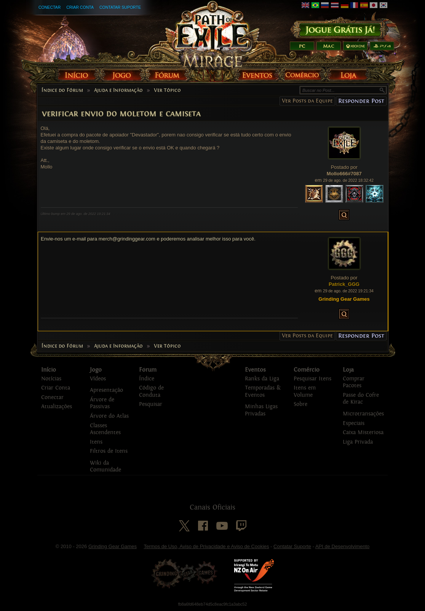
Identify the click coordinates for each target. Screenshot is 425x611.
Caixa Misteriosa (363, 432)
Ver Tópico (167, 90)
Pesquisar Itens (312, 378)
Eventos (255, 369)
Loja (348, 369)
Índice (146, 378)
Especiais (353, 423)
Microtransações (363, 414)
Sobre (300, 404)
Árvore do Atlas (109, 416)
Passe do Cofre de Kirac (361, 399)
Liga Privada (358, 442)
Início (48, 369)
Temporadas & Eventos (263, 391)
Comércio (307, 369)
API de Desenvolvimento (342, 546)
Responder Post (361, 100)
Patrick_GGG (344, 284)
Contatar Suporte (120, 7)
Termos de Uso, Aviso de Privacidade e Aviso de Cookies (206, 546)
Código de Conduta (151, 391)
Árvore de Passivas (102, 403)
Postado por (344, 167)
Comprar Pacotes (353, 382)
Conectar (49, 7)
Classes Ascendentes (105, 429)
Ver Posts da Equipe (307, 101)
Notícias (51, 378)
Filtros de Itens (109, 451)
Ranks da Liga (262, 378)
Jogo (96, 369)
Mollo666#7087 (344, 173)
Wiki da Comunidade (105, 466)
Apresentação (106, 390)
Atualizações (56, 406)
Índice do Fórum (62, 90)
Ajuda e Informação (118, 90)
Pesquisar (150, 404)
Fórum (148, 369)
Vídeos (98, 378)
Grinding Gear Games (112, 546)
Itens (96, 442)
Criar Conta (80, 7)
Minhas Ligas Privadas (261, 410)
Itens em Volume (305, 391)
